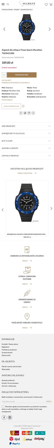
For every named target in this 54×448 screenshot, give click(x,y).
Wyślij (49, 401)
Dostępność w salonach (26, 133)
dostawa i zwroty (26, 148)
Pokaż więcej (7, 100)
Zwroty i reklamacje (9, 386)
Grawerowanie (7, 352)
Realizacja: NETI (27, 428)
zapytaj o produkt (26, 155)
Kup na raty (6, 80)
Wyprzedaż (6, 369)
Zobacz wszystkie (27, 173)
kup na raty (26, 141)
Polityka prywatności (9, 350)
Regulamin (5, 347)
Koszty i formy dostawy (10, 383)
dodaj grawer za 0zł (11, 106)
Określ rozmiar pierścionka (11, 366)
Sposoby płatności (8, 380)
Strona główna (7, 9)
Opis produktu (26, 126)
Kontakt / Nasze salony (10, 344)
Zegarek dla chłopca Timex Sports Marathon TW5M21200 (27, 234)
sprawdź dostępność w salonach (16, 83)
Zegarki (16, 9)
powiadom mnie (21, 75)
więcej (27, 261)
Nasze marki (6, 355)
